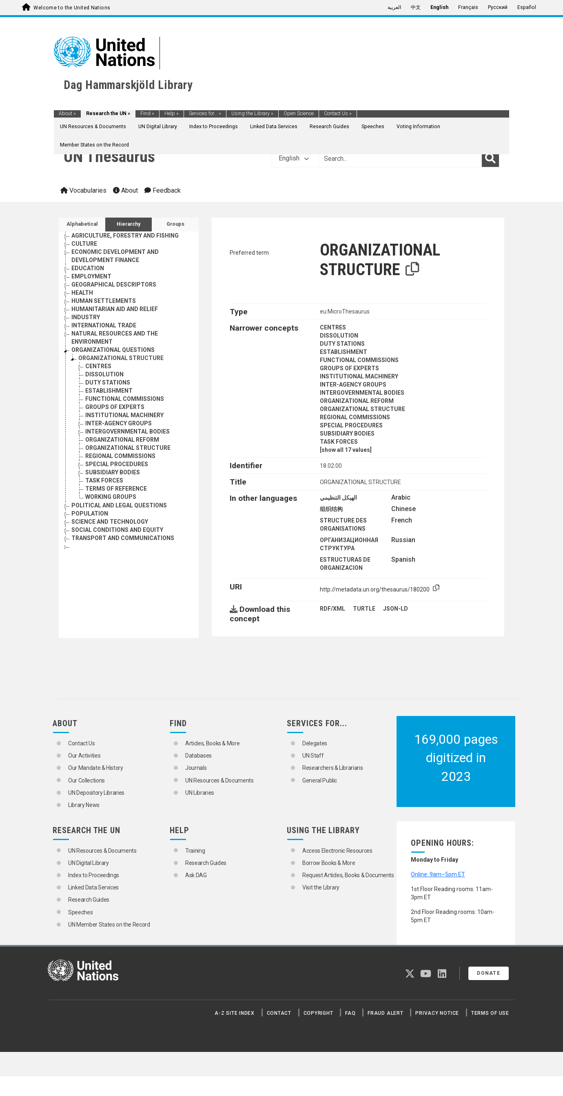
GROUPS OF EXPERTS (349, 368)
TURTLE (364, 608)
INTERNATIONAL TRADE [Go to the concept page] (103, 325)
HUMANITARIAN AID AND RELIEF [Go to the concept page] (114, 309)
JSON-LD (395, 608)
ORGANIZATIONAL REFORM (357, 401)
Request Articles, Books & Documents (348, 875)
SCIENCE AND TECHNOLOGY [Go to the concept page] (109, 521)
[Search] (490, 158)
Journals (195, 768)
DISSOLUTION (339, 335)
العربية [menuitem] (394, 7)
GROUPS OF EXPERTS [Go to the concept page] (114, 407)
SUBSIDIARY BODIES (347, 433)
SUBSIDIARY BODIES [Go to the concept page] (112, 472)
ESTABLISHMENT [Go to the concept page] (109, 390)
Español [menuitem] (526, 7)
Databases (198, 755)
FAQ (350, 1013)
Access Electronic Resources (337, 850)
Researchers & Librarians (332, 768)
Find (147, 113)
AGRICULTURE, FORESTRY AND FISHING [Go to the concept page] (125, 235)
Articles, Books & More (212, 743)
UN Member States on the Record (109, 924)
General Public (319, 780)
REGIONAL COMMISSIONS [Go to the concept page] (120, 456)
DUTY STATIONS (342, 343)
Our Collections (86, 780)
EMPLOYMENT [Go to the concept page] (91, 276)
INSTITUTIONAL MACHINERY (359, 376)
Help (171, 113)
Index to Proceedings (213, 126)
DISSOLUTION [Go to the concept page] (104, 374)
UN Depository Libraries (96, 792)
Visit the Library (320, 887)
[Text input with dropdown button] (400, 158)
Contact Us (338, 113)
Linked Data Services (273, 126)
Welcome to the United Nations (71, 8)
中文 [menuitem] (416, 7)
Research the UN (108, 113)
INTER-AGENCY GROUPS (353, 384)
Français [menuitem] (468, 7)
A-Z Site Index (235, 1013)
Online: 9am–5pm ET (438, 874)
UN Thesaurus (109, 156)
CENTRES (333, 327)
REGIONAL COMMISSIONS (355, 417)
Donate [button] (488, 973)
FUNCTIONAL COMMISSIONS (359, 360)
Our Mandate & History (95, 768)
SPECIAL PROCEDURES (351, 425)
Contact (279, 1013)
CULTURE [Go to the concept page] (84, 243)
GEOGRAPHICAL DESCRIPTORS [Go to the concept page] (113, 284)
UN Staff (313, 755)
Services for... (205, 113)
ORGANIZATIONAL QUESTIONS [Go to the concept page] (113, 350)
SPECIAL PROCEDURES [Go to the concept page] (116, 464)
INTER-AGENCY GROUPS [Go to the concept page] (118, 423)
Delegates (314, 743)
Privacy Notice (437, 1013)
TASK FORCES (339, 441)
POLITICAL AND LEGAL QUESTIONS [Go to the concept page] (119, 505)
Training (195, 850)
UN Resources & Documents (93, 126)
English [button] (294, 158)
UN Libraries (199, 792)
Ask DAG (196, 875)
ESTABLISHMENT (343, 352)
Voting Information (418, 126)
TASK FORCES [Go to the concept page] (104, 480)
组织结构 (331, 509)
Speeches (372, 126)
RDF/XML (332, 608)
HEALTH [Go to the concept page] (82, 292)
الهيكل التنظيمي (338, 497)
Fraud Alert (385, 1013)
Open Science (299, 113)
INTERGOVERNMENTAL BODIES (362, 392)
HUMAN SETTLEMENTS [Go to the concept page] (103, 301)
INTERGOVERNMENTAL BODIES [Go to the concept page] (127, 431)
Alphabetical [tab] (82, 224)
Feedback (162, 190)
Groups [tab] (175, 224)
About (67, 113)
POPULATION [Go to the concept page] (89, 513)
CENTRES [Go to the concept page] (98, 366)
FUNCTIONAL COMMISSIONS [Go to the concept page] (124, 399)
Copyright (318, 1013)
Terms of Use (490, 1013)
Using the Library (252, 113)
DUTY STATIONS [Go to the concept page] (107, 382)
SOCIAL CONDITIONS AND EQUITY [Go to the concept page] (117, 530)
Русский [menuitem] (498, 7)
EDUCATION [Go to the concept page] (87, 268)
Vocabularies (83, 190)
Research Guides (329, 126)
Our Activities (84, 755)
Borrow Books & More (328, 863)
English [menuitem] (439, 7)
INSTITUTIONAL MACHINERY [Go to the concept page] (124, 415)
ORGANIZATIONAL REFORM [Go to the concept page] (122, 439)
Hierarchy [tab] (128, 224)
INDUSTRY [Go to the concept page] (85, 317)
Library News (84, 805)
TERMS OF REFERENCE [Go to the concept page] (116, 488)
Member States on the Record (94, 145)
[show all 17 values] (346, 450)
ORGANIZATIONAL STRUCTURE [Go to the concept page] (121, 358)
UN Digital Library (157, 126)
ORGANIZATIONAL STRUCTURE (362, 409)
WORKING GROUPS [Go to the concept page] (110, 497)
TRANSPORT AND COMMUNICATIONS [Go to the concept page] (122, 538)
